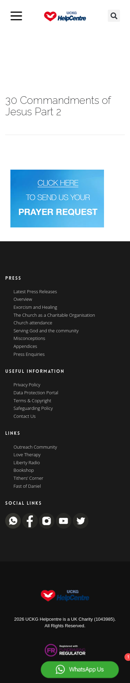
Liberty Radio (27, 463)
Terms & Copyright (32, 401)
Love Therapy (27, 455)
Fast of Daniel (27, 486)
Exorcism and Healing (35, 307)
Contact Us (25, 416)
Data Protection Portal (36, 393)
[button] (114, 16)
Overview (23, 299)
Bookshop (24, 470)
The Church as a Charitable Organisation (54, 315)
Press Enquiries (29, 354)
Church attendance (33, 323)
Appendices (25, 346)
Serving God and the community (46, 331)
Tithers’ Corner (28, 478)
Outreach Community (35, 447)
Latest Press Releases (35, 292)
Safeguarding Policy (33, 408)
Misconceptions (29, 338)
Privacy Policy (27, 385)
